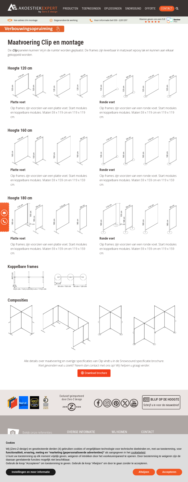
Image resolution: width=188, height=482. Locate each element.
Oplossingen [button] (113, 8)
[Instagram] (107, 403)
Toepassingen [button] (91, 8)
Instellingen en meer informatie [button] (31, 471)
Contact (167, 8)
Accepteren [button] (169, 471)
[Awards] (12, 401)
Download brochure (94, 373)
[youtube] (134, 403)
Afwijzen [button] (144, 471)
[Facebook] (98, 403)
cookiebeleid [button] (138, 452)
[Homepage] (72, 407)
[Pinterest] (116, 403)
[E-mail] (4, 213)
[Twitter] (125, 403)
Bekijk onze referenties (37, 432)
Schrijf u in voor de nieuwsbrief (161, 402)
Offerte (150, 8)
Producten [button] (70, 8)
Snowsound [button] (133, 8)
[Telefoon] (4, 221)
